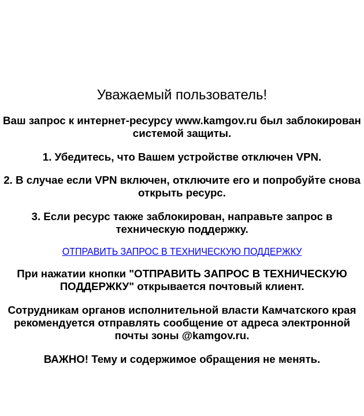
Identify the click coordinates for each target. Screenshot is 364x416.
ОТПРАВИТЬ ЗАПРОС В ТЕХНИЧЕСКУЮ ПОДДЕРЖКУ (182, 252)
